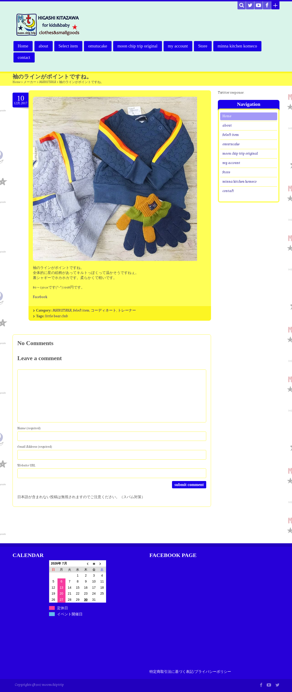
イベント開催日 (70, 614)
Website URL (26, 465)
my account (179, 46)
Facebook (40, 297)
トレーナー (127, 310)
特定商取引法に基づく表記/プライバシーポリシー (190, 671)
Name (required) (29, 428)
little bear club (56, 316)
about (43, 46)
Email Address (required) (34, 447)
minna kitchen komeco (239, 46)
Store (204, 46)
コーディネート (103, 310)
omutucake (98, 46)
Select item (68, 46)
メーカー (29, 82)
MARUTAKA (47, 82)
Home (23, 46)
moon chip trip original (138, 46)
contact (24, 57)
